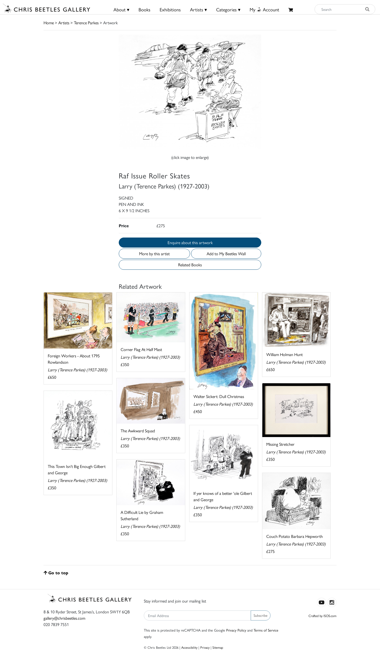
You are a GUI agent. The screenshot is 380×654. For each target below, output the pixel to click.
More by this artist (154, 253)
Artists (63, 23)
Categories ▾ (228, 9)
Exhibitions (170, 9)
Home (49, 23)
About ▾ (121, 9)
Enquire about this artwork (190, 242)
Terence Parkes (86, 23)
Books (144, 9)
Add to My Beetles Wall (226, 253)
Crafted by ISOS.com (322, 615)
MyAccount (264, 9)
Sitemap (217, 647)
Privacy (205, 647)
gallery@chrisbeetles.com (64, 618)
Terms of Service (266, 630)
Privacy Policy (236, 630)
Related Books (190, 265)
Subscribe (261, 615)
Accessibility (189, 647)
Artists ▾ (198, 9)
